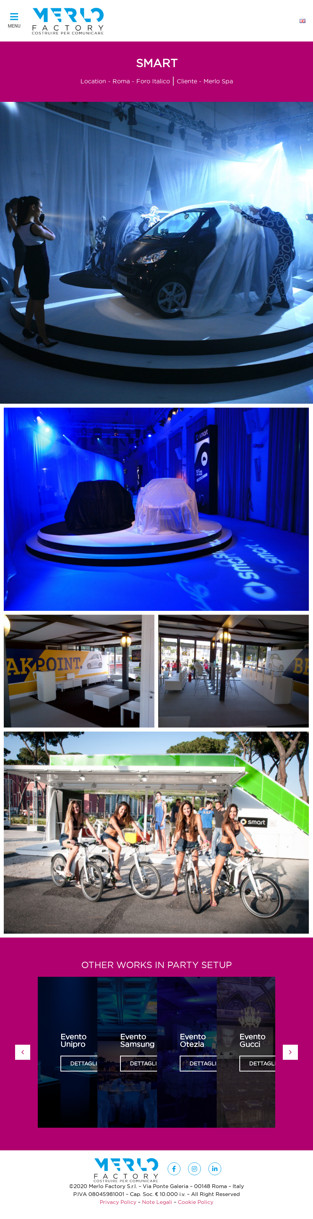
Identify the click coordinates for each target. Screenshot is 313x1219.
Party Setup (199, 965)
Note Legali (157, 1202)
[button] (14, 21)
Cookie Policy (195, 1202)
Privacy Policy (118, 1202)
